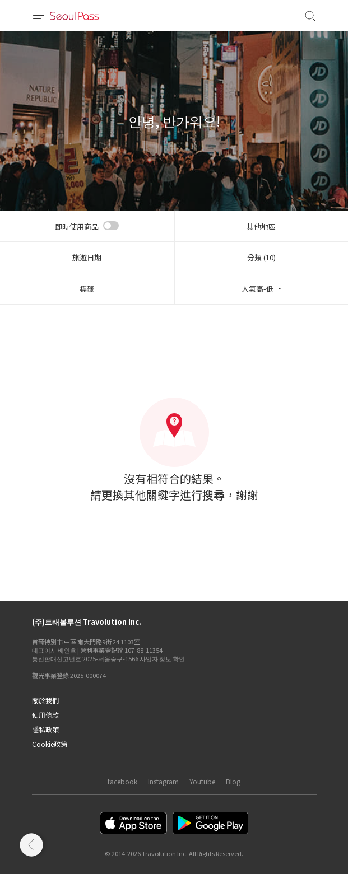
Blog (233, 781)
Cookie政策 (49, 744)
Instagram (163, 781)
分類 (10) (261, 257)
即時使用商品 (77, 226)
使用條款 (45, 714)
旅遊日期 (86, 257)
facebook (122, 781)
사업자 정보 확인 (162, 658)
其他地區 (261, 226)
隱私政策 (45, 729)
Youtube (202, 781)
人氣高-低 (257, 288)
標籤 (87, 288)
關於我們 (45, 700)
